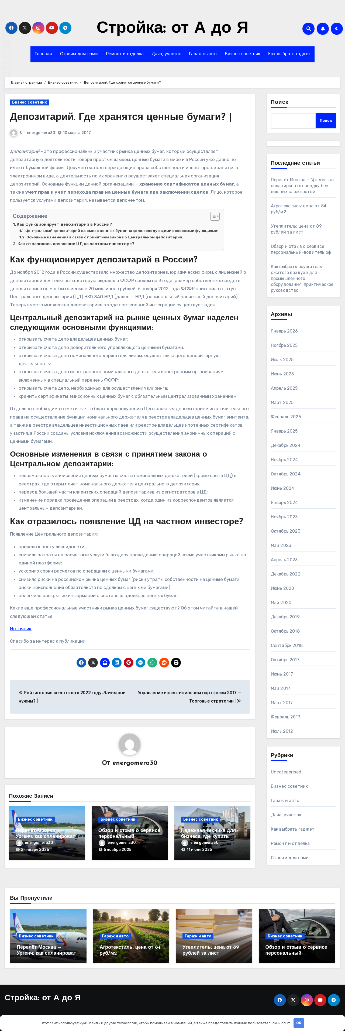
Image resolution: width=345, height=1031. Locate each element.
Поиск (280, 102)
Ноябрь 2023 (284, 516)
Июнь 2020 (282, 588)
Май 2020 (281, 602)
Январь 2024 (284, 502)
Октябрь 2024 (286, 474)
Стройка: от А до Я (172, 28)
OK (298, 1023)
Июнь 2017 (282, 674)
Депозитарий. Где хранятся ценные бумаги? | (125, 117)
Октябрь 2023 (285, 531)
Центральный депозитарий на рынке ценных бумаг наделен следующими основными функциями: (121, 230)
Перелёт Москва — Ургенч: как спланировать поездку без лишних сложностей (303, 185)
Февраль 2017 (285, 717)
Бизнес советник (242, 54)
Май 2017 (281, 688)
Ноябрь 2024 (284, 459)
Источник (21, 628)
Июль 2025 (282, 359)
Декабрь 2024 (286, 445)
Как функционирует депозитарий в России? (64, 224)
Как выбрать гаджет (289, 54)
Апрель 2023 (284, 559)
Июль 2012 (282, 731)
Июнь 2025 (282, 373)
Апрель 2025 (284, 388)
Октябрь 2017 (285, 659)
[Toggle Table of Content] (212, 216)
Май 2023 (281, 545)
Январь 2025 (284, 431)
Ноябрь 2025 (284, 345)
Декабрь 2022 (286, 574)
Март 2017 (282, 702)
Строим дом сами (79, 54)
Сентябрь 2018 (287, 645)
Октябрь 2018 (285, 631)
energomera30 (41, 133)
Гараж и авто (203, 54)
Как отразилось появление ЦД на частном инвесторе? (76, 243)
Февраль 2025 (286, 416)
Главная (43, 54)
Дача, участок (166, 54)
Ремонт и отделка (125, 54)
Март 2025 (282, 402)
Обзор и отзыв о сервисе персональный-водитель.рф (129, 836)
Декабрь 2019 (285, 616)
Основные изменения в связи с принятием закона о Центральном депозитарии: (104, 237)
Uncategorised (286, 772)
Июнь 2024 (282, 488)
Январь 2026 (284, 331)
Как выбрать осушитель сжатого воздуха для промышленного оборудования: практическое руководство (302, 278)
